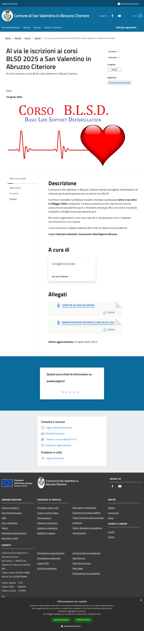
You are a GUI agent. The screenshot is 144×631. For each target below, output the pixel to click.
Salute (38, 38)
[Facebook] (107, 15)
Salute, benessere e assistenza (87, 528)
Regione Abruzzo (10, 3)
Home (8, 38)
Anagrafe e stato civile (47, 507)
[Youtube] (114, 15)
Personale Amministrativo (14, 533)
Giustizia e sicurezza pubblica (86, 512)
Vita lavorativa (44, 518)
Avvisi (28, 38)
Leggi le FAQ (43, 563)
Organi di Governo (10, 507)
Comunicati (113, 513)
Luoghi (111, 532)
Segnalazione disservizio (48, 558)
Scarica (108, 312)
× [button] (141, 600)
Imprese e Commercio (47, 523)
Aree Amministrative (12, 513)
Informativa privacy (82, 563)
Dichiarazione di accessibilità (86, 573)
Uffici (4, 518)
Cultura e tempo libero (47, 513)
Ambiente (77, 523)
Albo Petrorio (79, 558)
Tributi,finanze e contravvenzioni (88, 517)
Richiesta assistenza (47, 568)
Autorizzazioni (79, 533)
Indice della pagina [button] (18, 178)
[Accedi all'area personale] (128, 3)
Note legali (78, 568)
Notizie (111, 507)
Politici (5, 528)
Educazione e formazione (84, 507)
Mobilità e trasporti (46, 533)
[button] (72, 626)
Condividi (114, 51)
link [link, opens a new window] (99, 614)
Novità (18, 38)
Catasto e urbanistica (47, 528)
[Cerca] (139, 15)
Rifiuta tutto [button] (83, 620)
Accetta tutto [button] (61, 620)
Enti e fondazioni (10, 523)
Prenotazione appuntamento (50, 553)
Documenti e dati (10, 538)
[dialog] (72, 614)
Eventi (111, 537)
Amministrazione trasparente (87, 553)
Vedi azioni (114, 57)
